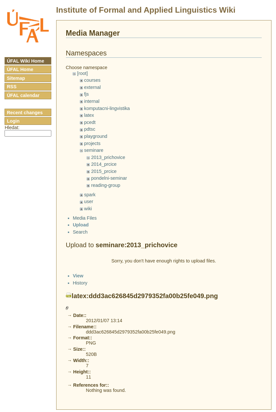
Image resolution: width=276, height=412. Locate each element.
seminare (93, 150)
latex (89, 115)
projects (92, 143)
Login (13, 121)
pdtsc (89, 129)
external (92, 87)
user (88, 201)
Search (80, 237)
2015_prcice (104, 171)
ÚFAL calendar (23, 95)
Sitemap (16, 78)
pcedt (89, 122)
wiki (88, 208)
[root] (82, 73)
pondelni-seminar (109, 178)
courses (92, 80)
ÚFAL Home (20, 69)
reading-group (105, 185)
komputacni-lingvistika (107, 108)
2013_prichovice (108, 157)
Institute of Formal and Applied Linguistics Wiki (145, 10)
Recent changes (25, 112)
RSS (12, 86)
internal (91, 101)
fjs (86, 94)
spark (89, 194)
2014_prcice (104, 164)
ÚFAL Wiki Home (25, 61)
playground (95, 136)
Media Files (85, 223)
